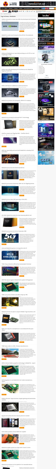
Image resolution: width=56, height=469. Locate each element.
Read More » (22, 31)
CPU (7, 20)
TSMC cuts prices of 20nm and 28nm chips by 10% (14, 294)
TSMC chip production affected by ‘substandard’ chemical (16, 264)
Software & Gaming (19, 87)
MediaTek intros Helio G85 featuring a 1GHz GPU (14, 199)
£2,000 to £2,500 (42, 71)
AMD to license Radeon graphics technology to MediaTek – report (18, 363)
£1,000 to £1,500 (42, 68)
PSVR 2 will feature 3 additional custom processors (15, 85)
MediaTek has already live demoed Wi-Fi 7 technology (15, 117)
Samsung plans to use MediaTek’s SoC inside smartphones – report (17, 380)
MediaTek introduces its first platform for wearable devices (17, 464)
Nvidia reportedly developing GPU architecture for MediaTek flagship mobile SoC (17, 70)
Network (19, 249)
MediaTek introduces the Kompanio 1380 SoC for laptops (16, 100)
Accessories (10, 466)
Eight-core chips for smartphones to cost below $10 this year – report (18, 329)
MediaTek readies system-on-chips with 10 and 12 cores (16, 447)
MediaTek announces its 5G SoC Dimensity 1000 (14, 231)
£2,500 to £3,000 (42, 72)
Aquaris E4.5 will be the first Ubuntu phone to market (15, 415)
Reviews (10, 8)
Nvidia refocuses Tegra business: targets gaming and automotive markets (18, 399)
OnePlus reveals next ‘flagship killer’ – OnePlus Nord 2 (15, 133)
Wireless (17, 153)
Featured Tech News (12, 56)
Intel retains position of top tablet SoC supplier (14, 431)
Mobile (20, 8)
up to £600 (41, 66)
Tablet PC (23, 364)
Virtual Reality (24, 87)
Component (10, 296)
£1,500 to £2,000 (42, 69)
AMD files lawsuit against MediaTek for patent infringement (17, 280)
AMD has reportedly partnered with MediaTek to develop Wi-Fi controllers (18, 151)
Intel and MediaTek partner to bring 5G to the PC (14, 248)
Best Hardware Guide (28, 8)
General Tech (17, 119)
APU (7, 296)
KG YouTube (37, 8)
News (6, 8)
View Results (47, 77)
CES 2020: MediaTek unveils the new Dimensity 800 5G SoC (17, 215)
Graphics (16, 72)
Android (8, 331)
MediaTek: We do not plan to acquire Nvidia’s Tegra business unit (18, 311)
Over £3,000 (41, 73)
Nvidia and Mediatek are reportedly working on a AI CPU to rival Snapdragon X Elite (18, 54)
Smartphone (14, 331)
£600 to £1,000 (41, 67)
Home (2, 8)
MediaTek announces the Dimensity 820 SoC (13, 167)
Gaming (15, 8)
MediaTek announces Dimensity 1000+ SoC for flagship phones (18, 183)
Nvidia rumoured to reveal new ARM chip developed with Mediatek (19, 19)
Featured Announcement (11, 72)
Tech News (19, 72)
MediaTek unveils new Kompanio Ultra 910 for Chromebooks (17, 35)
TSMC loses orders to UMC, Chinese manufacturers (15, 346)
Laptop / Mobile (18, 102)
